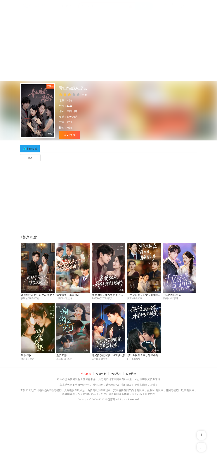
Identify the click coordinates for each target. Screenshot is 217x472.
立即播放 (69, 135)
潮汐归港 (61, 355)
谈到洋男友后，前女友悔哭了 (38, 294)
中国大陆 (72, 111)
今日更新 (101, 373)
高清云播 (32, 148)
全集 (30, 157)
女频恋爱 (72, 116)
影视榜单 (131, 373)
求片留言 (86, 373)
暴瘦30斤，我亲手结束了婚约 (109, 294)
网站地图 (116, 373)
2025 (69, 105)
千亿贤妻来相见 (172, 294)
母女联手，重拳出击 (68, 294)
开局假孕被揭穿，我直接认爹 (108, 355)
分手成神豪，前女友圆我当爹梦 (145, 294)
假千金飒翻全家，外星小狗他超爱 (146, 355)
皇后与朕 (26, 355)
